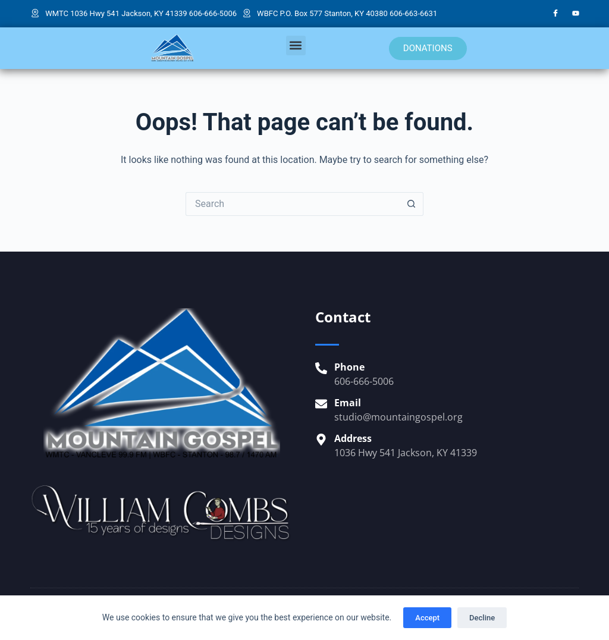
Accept (427, 617)
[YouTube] (576, 14)
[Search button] (411, 204)
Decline (482, 617)
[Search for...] (293, 204)
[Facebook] (555, 14)
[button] (296, 45)
